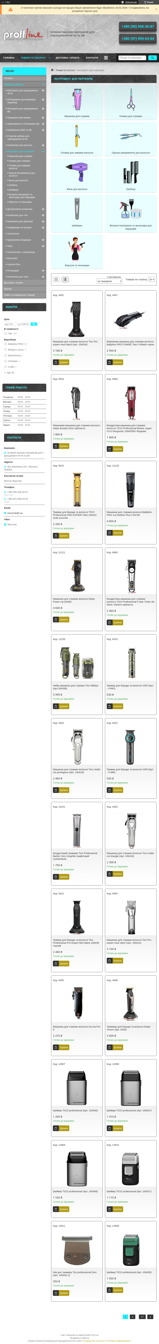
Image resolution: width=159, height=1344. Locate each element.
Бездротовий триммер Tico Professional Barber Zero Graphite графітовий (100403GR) (75, 856)
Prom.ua (94, 1335)
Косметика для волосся (19, 145)
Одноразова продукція (19, 240)
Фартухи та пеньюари (77, 265)
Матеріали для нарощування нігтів (22, 92)
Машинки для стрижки (77, 116)
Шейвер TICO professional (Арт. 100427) (129, 1191)
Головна (8, 57)
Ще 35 (10, 372)
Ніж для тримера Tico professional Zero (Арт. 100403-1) (75, 1274)
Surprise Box (13, 264)
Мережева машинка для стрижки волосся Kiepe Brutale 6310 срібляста (76, 427)
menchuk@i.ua (15, 513)
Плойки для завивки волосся (77, 152)
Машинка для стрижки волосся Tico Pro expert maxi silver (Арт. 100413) (129, 941)
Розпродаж (13, 270)
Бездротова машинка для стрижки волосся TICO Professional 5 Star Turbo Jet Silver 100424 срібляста (130, 601)
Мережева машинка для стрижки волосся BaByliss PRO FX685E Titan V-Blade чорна (130, 343)
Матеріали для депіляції (20, 221)
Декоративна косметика (19, 209)
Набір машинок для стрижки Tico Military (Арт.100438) (75, 687)
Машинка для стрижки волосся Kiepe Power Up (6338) (74, 600)
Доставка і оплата (68, 57)
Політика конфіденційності (119, 1341)
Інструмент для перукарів (20, 151)
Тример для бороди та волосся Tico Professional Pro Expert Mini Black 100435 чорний (76, 943)
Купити (64, 362)
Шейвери (77, 225)
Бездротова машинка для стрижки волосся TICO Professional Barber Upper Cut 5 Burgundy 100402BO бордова (129, 428)
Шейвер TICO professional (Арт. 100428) (129, 1272)
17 (142, 1317)
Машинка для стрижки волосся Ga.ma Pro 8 (76, 1028)
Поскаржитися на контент (93, 1341)
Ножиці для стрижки (130, 116)
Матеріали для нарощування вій (22, 110)
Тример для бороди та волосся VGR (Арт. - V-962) (130, 687)
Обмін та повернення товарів (19, 295)
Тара (9, 246)
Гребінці (130, 189)
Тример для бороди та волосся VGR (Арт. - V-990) (130, 771)
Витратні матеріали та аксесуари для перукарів (131, 227)
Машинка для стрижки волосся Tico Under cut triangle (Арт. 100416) (130, 854)
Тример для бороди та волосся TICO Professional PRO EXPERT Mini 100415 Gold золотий (75, 515)
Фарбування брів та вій (19, 130)
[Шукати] (152, 57)
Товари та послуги (33, 57)
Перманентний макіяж (19, 117)
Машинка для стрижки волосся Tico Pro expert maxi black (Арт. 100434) (75, 343)
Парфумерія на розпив (19, 227)
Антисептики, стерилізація (21, 252)
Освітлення (13, 233)
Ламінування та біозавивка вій (23, 123)
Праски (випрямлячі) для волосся (131, 152)
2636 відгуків (131, 2)
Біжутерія (12, 258)
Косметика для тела (17, 276)
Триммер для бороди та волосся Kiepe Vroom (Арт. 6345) (128, 1028)
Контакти (92, 57)
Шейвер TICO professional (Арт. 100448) (75, 1191)
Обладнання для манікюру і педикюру (21, 101)
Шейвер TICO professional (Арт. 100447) (129, 1110)
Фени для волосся (77, 189)
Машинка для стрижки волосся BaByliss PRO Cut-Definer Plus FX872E (129, 513)
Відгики (8, 289)
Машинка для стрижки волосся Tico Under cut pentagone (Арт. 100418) (76, 771)
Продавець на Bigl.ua (79, 1338)
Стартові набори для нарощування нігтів (18, 137)
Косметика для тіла (17, 215)
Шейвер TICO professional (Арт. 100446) (75, 1110)
